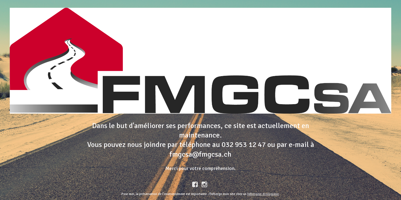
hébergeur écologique (263, 194)
